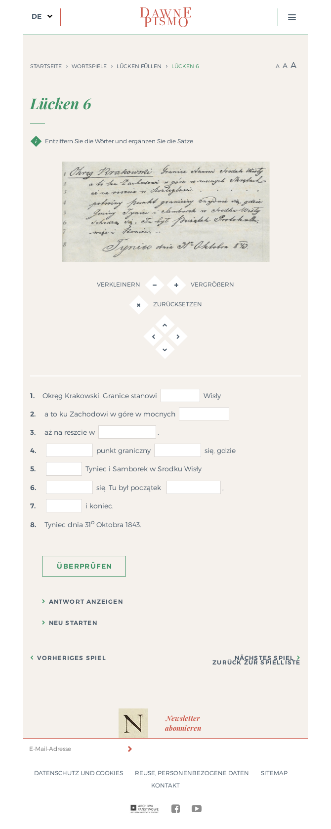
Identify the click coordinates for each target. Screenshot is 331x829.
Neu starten (73, 623)
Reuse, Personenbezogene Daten (192, 773)
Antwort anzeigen (86, 602)
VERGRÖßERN (200, 285)
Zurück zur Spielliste (256, 662)
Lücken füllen (139, 66)
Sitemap (274, 773)
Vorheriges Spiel (71, 658)
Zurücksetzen (165, 305)
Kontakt (165, 785)
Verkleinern (131, 285)
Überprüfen (84, 566)
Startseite (46, 66)
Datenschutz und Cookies (78, 773)
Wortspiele (89, 66)
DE (36, 16)
